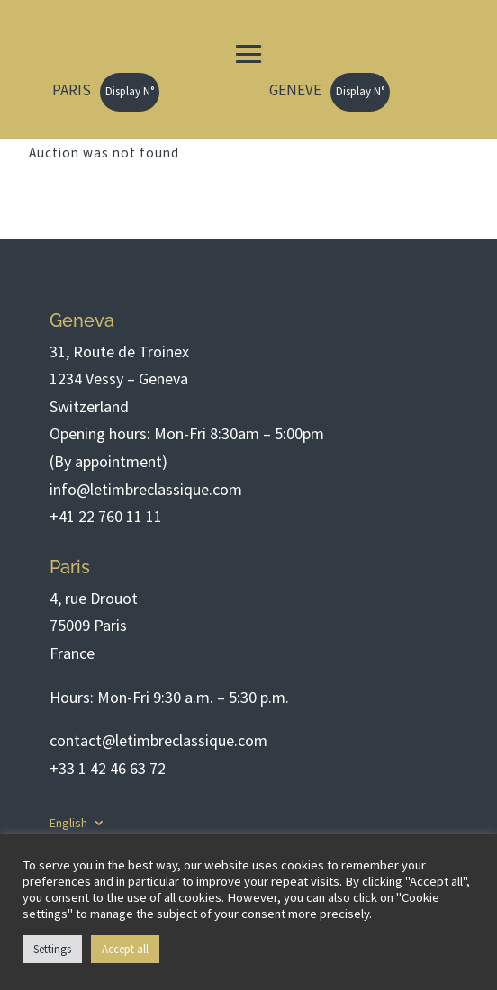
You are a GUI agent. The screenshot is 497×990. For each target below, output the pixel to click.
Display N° (129, 91)
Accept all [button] (125, 949)
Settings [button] (52, 949)
